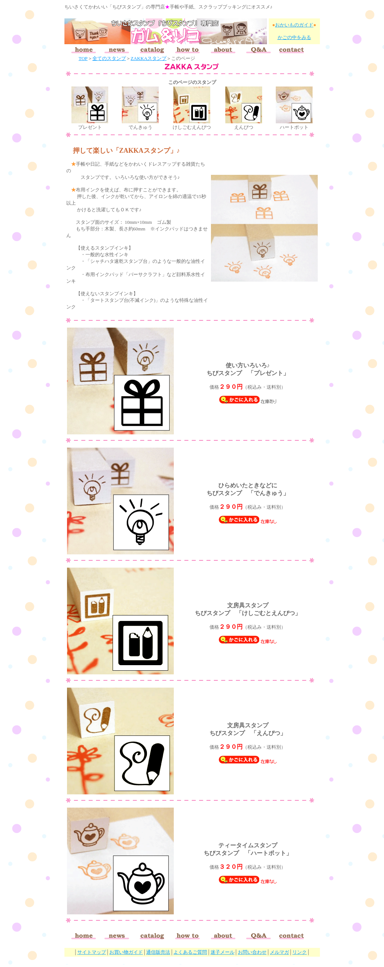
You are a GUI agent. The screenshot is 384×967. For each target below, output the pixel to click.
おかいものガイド (294, 25)
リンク (299, 952)
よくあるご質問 (190, 952)
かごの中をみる (294, 37)
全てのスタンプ (109, 58)
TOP (83, 58)
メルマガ (279, 952)
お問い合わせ (252, 952)
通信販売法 (158, 952)
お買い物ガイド (126, 952)
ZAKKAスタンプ (149, 58)
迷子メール (223, 952)
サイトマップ (91, 952)
